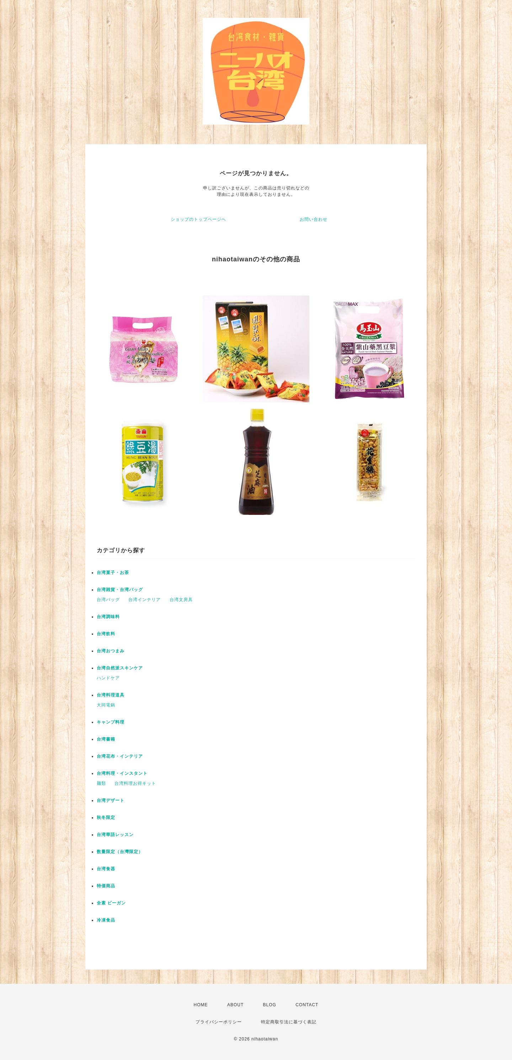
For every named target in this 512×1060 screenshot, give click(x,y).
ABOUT (235, 1004)
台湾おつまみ (110, 650)
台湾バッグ (108, 599)
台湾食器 (106, 868)
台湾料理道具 (110, 695)
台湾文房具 (181, 599)
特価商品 (106, 885)
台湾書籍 (106, 739)
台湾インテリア (144, 599)
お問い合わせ (313, 219)
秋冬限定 (106, 817)
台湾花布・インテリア (120, 756)
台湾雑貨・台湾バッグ (120, 589)
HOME (201, 1004)
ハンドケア (108, 677)
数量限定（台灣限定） (120, 851)
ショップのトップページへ (198, 219)
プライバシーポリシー (219, 1021)
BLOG (269, 1004)
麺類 (101, 783)
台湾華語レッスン (115, 834)
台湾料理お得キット (135, 783)
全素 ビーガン (111, 902)
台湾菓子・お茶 (113, 572)
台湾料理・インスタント (122, 773)
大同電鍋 (106, 705)
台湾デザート (110, 800)
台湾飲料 (106, 633)
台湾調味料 (108, 616)
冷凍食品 (106, 920)
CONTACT (306, 1004)
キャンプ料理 (110, 722)
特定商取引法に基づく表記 (288, 1021)
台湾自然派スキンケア (120, 667)
